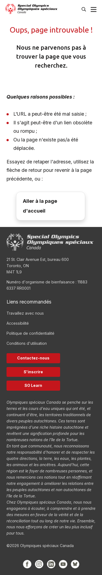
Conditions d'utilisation (27, 343)
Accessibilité (18, 323)
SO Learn (33, 385)
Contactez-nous (33, 358)
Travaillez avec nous (25, 313)
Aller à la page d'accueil (40, 206)
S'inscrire (33, 371)
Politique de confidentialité (30, 333)
